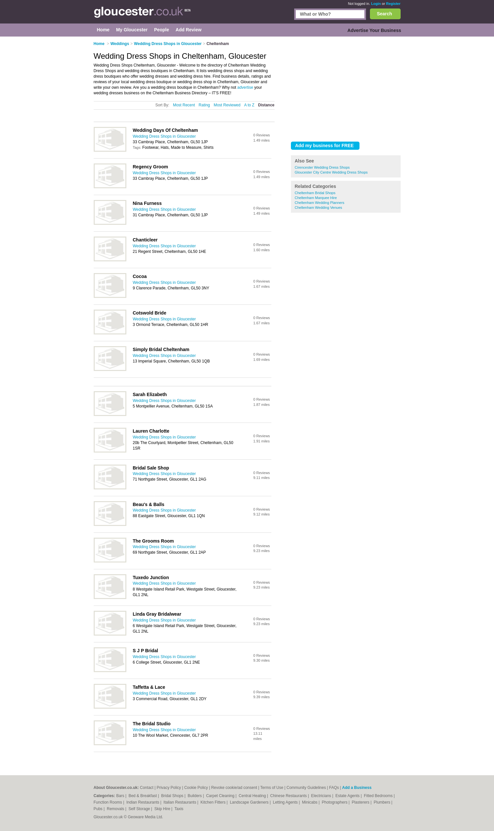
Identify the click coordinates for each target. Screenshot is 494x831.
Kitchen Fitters (213, 802)
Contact (146, 787)
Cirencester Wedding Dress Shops (322, 167)
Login (376, 4)
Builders (195, 795)
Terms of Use (271, 787)
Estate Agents (347, 795)
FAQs (334, 787)
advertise (245, 87)
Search (384, 13)
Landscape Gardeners (250, 802)
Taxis (178, 809)
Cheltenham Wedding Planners (319, 203)
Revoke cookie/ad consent (234, 787)
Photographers (335, 802)
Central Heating (253, 795)
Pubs (99, 809)
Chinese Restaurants (289, 795)
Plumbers (382, 802)
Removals (116, 809)
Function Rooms (108, 802)
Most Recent (184, 105)
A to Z (249, 105)
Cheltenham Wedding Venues (318, 207)
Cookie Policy (196, 787)
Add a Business (357, 787)
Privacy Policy (169, 787)
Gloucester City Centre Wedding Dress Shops (331, 172)
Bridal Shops (172, 795)
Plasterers (361, 802)
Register (393, 4)
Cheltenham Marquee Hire (316, 198)
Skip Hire (162, 809)
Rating (204, 105)
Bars (120, 795)
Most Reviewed (227, 105)
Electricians (321, 795)
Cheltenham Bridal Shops (315, 193)
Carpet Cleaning (220, 795)
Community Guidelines (306, 787)
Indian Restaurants (143, 802)
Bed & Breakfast (143, 795)
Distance (266, 105)
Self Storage (139, 809)
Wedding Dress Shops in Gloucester (164, 136)
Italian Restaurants (180, 802)
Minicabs (310, 802)
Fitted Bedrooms (378, 795)
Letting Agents (286, 802)
